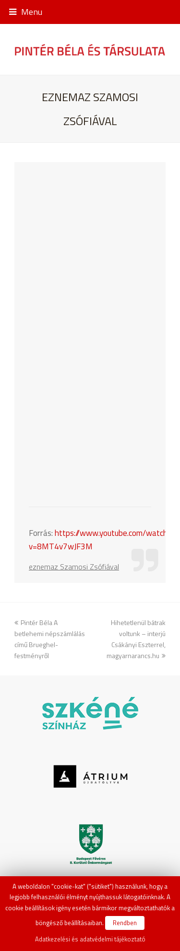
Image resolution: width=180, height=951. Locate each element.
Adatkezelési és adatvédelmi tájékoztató (90, 939)
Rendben (125, 923)
